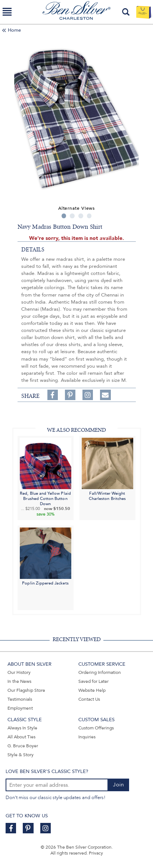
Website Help (92, 690)
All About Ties (21, 737)
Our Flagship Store (26, 690)
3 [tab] (80, 215)
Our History (19, 672)
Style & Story (20, 755)
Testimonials (19, 699)
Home (14, 30)
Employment (20, 708)
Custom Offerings (96, 728)
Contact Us (89, 699)
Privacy (96, 853)
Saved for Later (93, 681)
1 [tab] (64, 215)
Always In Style (22, 728)
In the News (19, 681)
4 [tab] (89, 215)
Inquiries (87, 737)
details (32, 250)
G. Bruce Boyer (22, 746)
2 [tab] (72, 215)
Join (118, 784)
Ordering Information (99, 672)
